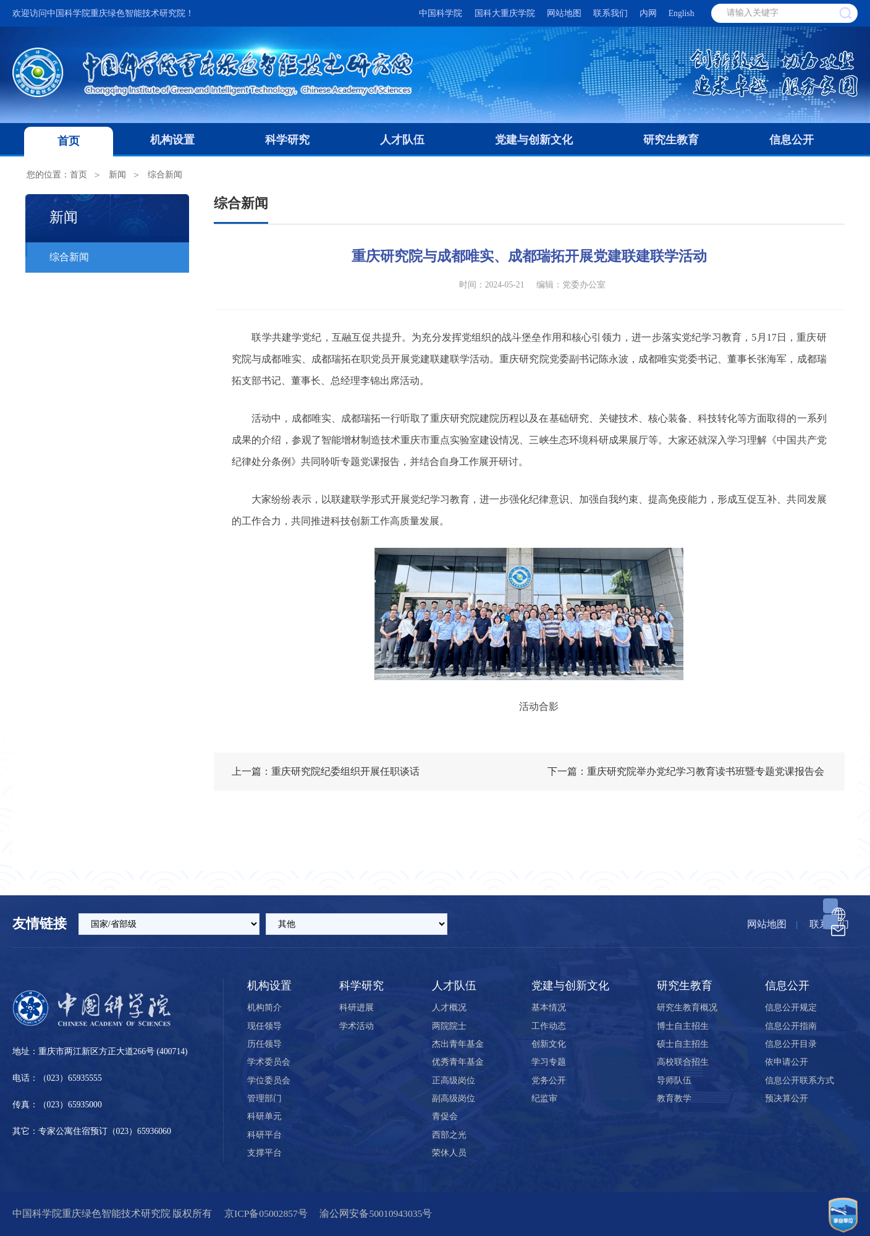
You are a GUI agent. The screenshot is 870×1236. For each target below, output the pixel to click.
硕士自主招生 (683, 1044)
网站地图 (564, 13)
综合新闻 (165, 174)
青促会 (445, 1116)
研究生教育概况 (687, 1007)
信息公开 (791, 140)
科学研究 (287, 140)
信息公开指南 (791, 1026)
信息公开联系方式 (799, 1080)
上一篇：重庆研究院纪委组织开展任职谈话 (326, 771)
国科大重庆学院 (505, 13)
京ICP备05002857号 (266, 1213)
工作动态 (548, 1026)
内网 (648, 13)
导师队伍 (674, 1080)
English (682, 13)
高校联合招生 (683, 1062)
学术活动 (356, 1026)
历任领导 (264, 1044)
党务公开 (548, 1080)
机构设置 (172, 140)
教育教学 (674, 1098)
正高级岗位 (453, 1080)
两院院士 (449, 1026)
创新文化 (548, 1044)
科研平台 (264, 1135)
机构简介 (264, 1007)
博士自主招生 (683, 1026)
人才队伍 (402, 140)
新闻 (117, 174)
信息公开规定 (791, 1007)
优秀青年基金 (458, 1062)
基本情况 (548, 1007)
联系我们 (610, 13)
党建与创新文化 (534, 140)
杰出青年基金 (458, 1044)
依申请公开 (786, 1062)
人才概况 (449, 1007)
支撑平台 (264, 1152)
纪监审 (544, 1098)
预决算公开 (786, 1098)
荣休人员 (449, 1152)
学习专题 (548, 1062)
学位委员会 (268, 1080)
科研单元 (264, 1116)
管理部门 (264, 1098)
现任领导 (264, 1026)
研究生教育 (671, 140)
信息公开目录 (791, 1044)
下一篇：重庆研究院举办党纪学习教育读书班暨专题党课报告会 (685, 771)
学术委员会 (268, 1062)
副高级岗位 (453, 1098)
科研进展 (356, 1007)
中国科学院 (440, 13)
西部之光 (449, 1135)
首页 (68, 141)
